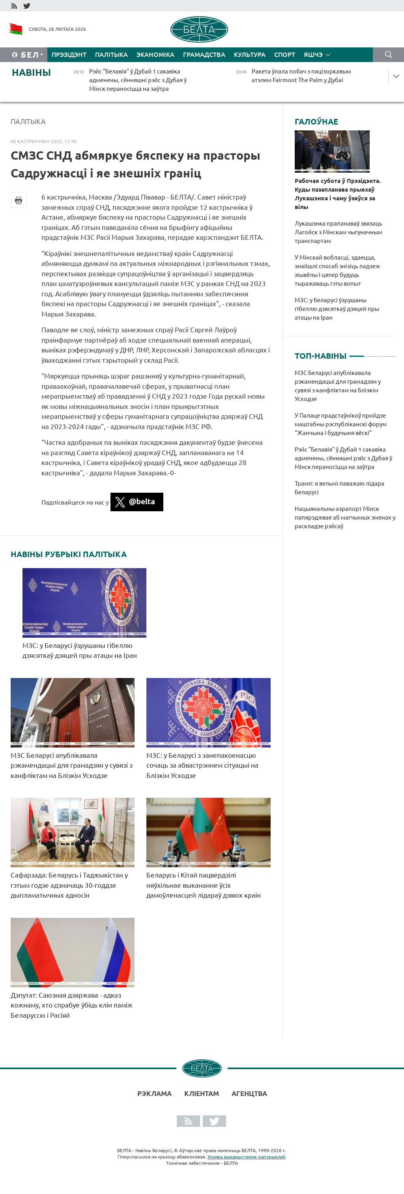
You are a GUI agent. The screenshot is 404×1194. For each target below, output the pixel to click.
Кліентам (201, 1093)
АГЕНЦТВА (249, 1093)
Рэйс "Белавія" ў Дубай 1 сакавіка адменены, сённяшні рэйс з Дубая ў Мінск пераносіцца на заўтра (343, 458)
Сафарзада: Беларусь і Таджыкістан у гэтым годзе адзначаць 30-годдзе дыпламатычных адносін (69, 885)
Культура (250, 54)
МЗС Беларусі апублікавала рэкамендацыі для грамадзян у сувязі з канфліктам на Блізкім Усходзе (72, 765)
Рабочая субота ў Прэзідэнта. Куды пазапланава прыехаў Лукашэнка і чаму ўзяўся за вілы (338, 193)
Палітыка (111, 54)
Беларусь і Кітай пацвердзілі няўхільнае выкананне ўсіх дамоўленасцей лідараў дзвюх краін (203, 885)
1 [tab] (357, 353)
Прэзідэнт (69, 54)
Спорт (284, 54)
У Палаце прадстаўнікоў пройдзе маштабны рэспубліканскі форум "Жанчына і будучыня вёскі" (341, 424)
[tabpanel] (345, 454)
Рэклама (154, 1093)
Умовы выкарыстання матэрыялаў (246, 1156)
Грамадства (204, 54)
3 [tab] (388, 353)
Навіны (31, 72)
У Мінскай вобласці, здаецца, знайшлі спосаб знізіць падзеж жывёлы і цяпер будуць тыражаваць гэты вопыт (337, 270)
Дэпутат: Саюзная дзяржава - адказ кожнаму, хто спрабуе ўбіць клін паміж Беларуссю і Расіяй (72, 1005)
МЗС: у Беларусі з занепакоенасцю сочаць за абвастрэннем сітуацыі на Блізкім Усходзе (202, 765)
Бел (30, 54)
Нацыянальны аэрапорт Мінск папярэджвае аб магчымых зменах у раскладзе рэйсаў (345, 517)
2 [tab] (372, 353)
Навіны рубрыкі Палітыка (69, 554)
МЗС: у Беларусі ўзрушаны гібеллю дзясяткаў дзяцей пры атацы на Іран (337, 309)
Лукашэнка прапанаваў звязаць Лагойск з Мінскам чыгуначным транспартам (338, 232)
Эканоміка (155, 54)
